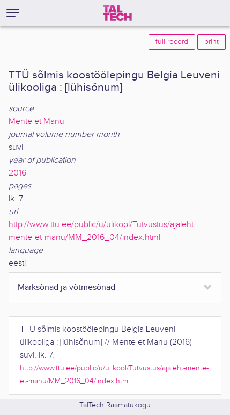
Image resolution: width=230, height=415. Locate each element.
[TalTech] (117, 12)
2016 (17, 173)
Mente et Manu (36, 122)
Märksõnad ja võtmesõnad (66, 287)
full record (171, 42)
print (211, 42)
